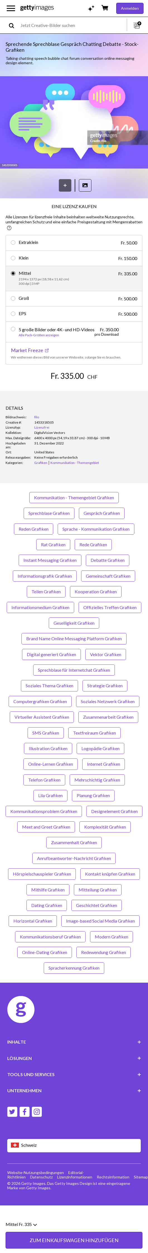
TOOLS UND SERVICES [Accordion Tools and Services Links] (74, 1095)
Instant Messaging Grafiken (50, 581)
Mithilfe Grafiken (48, 910)
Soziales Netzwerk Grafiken (108, 722)
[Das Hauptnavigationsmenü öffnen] (11, 8)
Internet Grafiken (103, 785)
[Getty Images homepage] (37, 8)
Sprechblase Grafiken (49, 534)
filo (36, 438)
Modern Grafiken (111, 957)
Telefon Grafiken (44, 801)
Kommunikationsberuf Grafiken (50, 957)
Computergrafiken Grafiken (40, 722)
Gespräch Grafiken (102, 534)
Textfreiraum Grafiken (94, 753)
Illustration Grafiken (48, 769)
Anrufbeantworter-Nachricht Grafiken (74, 879)
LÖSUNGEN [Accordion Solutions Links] (74, 1079)
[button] (74, 123)
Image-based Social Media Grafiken (100, 942)
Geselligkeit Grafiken (74, 644)
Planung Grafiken (93, 816)
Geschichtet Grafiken (96, 926)
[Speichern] (65, 185)
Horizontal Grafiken (32, 942)
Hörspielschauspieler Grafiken (42, 895)
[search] (14, 25)
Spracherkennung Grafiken (74, 989)
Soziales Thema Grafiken (49, 706)
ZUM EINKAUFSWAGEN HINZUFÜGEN (74, 392)
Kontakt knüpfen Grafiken (110, 895)
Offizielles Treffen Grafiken (110, 628)
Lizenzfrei (41, 448)
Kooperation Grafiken (96, 612)
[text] (73, 25)
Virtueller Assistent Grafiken (41, 738)
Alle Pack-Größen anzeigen (39, 335)
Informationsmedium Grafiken (40, 628)
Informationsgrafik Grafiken (45, 596)
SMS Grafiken (45, 753)
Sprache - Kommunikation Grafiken (96, 549)
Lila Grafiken (50, 816)
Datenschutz (41, 1197)
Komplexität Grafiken (105, 848)
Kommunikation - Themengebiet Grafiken (74, 518)
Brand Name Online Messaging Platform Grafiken (74, 659)
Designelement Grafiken (114, 832)
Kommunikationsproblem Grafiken (43, 832)
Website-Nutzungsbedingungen (35, 1193)
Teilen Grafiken (46, 612)
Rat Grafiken (53, 565)
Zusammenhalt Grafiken (74, 863)
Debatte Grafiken (108, 581)
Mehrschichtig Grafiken (97, 801)
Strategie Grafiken (105, 706)
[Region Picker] (74, 1166)
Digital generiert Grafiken (51, 675)
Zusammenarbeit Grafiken (108, 738)
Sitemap (141, 1197)
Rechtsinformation (113, 1197)
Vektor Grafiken (105, 675)
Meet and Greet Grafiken (46, 848)
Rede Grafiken (93, 565)
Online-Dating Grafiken (44, 973)
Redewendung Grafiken (103, 973)
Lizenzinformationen (74, 1197)
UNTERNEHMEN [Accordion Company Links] (74, 1111)
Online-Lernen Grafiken (50, 785)
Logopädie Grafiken (100, 769)
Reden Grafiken (33, 549)
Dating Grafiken (46, 926)
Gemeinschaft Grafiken (108, 596)
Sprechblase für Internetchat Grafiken (74, 691)
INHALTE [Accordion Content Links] (74, 1063)
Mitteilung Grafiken (98, 910)
